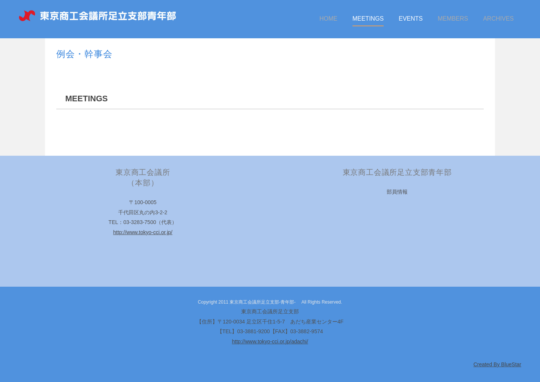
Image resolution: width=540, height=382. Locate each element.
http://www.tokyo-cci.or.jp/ (142, 232)
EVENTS (411, 18)
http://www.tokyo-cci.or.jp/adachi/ (270, 341)
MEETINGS (368, 18)
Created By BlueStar (497, 364)
